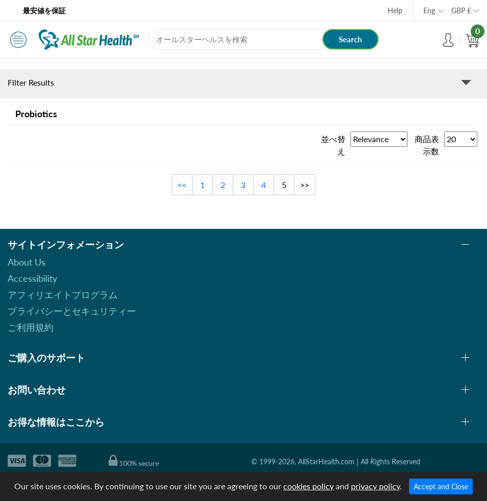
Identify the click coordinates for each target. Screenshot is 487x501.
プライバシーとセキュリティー (72, 311)
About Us (26, 262)
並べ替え (333, 145)
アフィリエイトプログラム (63, 294)
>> (304, 185)
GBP (461, 10)
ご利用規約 (30, 327)
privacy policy (375, 486)
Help (395, 10)
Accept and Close (441, 486)
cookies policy (308, 486)
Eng (429, 10)
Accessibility (32, 278)
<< (181, 185)
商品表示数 (427, 145)
